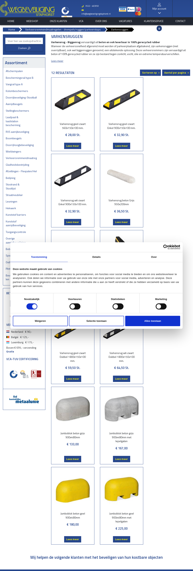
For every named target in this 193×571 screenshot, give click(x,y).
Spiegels (51, 527)
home (10, 21)
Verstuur (150, 449)
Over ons (101, 21)
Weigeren (40, 320)
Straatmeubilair (14, 195)
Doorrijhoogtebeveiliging (20, 145)
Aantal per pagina (175, 72)
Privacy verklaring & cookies (113, 560)
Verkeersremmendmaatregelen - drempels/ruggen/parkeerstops (21, 158)
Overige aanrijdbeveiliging (15, 240)
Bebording (52, 523)
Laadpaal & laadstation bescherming (13, 121)
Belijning (10, 178)
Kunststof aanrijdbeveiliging (15, 223)
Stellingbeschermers (17, 111)
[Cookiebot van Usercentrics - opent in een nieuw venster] (163, 247)
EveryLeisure (131, 568)
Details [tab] (96, 257)
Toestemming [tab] (39, 257)
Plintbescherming (56, 535)
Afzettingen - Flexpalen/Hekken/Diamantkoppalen (21, 171)
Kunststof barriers (16, 215)
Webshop (32, 21)
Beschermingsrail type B (20, 78)
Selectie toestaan (96, 320)
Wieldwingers (13, 151)
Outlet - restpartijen (57, 531)
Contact (180, 21)
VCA (81, 21)
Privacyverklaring (122, 512)
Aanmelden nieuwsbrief (60, 467)
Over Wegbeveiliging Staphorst (81, 560)
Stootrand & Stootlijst (13, 186)
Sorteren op (149, 72)
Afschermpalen (14, 71)
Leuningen (11, 201)
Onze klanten (58, 21)
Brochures (85, 480)
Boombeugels (14, 138)
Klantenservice (154, 21)
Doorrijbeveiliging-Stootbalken (21, 97)
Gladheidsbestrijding (17, 165)
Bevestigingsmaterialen (59, 539)
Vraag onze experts (89, 488)
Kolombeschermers (17, 91)
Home (116, 480)
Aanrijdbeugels (14, 104)
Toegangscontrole (16, 232)
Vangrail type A (14, 84)
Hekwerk (11, 208)
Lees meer (72, 146)
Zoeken (24, 48)
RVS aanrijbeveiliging (17, 132)
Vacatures (125, 21)
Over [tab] (154, 257)
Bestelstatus (86, 484)
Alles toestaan (152, 320)
